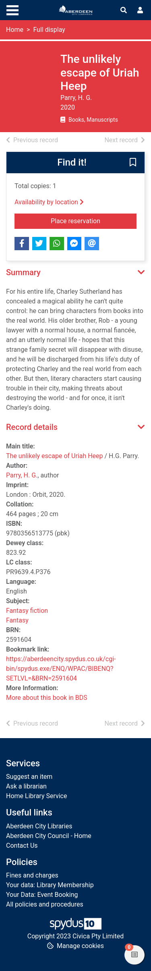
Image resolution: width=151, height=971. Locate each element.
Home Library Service (36, 796)
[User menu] (140, 10)
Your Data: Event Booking (42, 894)
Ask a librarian (26, 786)
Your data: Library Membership (50, 885)
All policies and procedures (44, 904)
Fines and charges (32, 875)
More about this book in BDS (46, 697)
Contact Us (22, 845)
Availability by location (49, 202)
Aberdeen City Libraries (39, 826)
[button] (133, 163)
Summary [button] (23, 272)
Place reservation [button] (94, 220)
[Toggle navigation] (12, 9)
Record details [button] (32, 427)
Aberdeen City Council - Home (48, 836)
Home (14, 29)
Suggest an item (29, 776)
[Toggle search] (124, 10)
